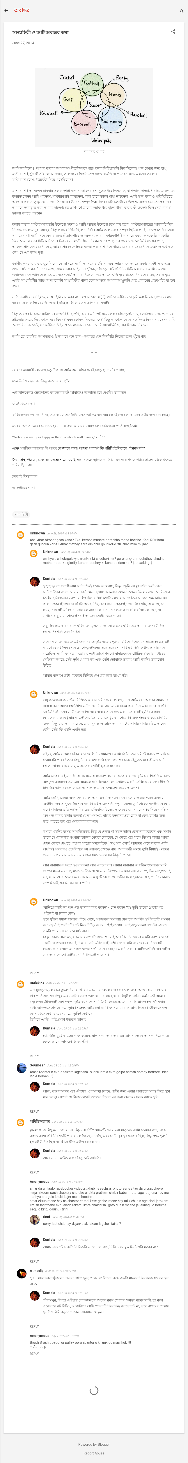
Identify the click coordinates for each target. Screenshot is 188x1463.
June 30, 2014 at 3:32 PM (72, 1293)
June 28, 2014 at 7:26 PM (75, 900)
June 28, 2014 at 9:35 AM (72, 579)
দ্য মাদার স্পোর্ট (94, 151)
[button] (173, 32)
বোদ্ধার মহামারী (23, 370)
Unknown (37, 533)
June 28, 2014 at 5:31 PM (72, 1084)
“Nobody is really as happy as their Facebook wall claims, (53, 437)
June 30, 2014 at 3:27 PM (60, 1271)
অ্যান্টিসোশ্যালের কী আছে (38, 448)
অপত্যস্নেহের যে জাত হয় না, (37, 426)
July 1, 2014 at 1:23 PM (65, 1336)
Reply (34, 973)
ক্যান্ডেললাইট (59, 392)
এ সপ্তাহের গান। (23, 488)
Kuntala (49, 579)
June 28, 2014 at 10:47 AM (62, 982)
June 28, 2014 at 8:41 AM (75, 552)
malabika (37, 982)
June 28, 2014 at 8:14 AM (62, 533)
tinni (46, 1217)
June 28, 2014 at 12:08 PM (63, 1065)
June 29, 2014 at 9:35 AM (72, 1240)
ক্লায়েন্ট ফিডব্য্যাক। (25, 476)
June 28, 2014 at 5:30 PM (72, 1028)
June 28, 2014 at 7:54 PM (72, 1150)
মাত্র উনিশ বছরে (23, 381)
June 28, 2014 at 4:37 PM (75, 692)
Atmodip (37, 1271)
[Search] (181, 12)
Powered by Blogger (94, 1444)
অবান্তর (22, 10)
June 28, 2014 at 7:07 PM (67, 1121)
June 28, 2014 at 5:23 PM (72, 746)
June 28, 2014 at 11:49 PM (68, 1217)
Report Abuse (94, 1453)
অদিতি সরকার (40, 1121)
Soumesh (37, 1065)
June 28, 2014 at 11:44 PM (67, 1182)
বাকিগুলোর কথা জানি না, (30, 415)
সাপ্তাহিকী (21, 515)
